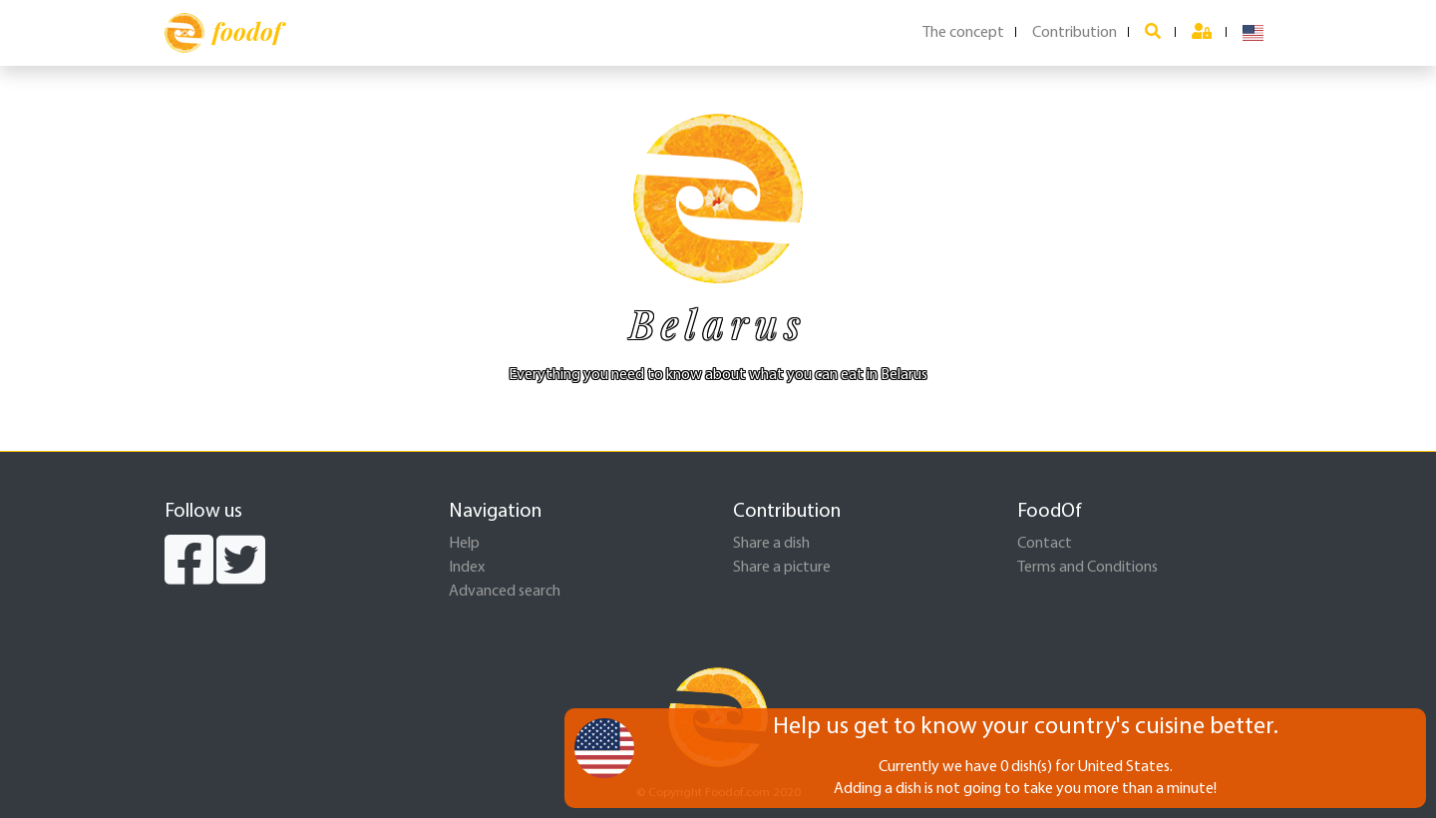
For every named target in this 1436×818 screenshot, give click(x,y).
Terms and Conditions (1087, 568)
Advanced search (504, 592)
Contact (1044, 544)
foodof (223, 33)
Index (467, 568)
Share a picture (782, 568)
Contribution (1074, 33)
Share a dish (771, 544)
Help (464, 544)
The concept (963, 33)
